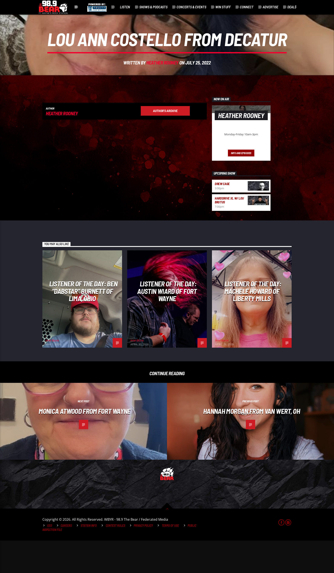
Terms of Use (170, 558)
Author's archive (165, 143)
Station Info (89, 558)
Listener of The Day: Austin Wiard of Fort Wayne (167, 323)
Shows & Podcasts (153, 7)
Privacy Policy (143, 558)
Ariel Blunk (52, 373)
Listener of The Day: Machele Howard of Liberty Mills (252, 323)
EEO (49, 558)
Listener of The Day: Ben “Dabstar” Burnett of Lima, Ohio (83, 323)
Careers (66, 558)
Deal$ (291, 7)
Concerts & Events (191, 7)
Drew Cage (222, 216)
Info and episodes (241, 185)
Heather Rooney (162, 79)
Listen (125, 7)
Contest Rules (115, 558)
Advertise (270, 7)
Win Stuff (223, 7)
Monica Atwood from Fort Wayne (84, 443)
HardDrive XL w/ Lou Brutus (229, 232)
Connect (246, 7)
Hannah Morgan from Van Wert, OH (251, 443)
